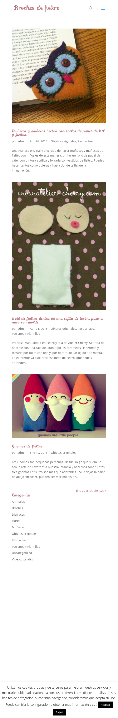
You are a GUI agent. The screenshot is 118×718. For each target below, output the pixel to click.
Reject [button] (59, 712)
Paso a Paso (86, 141)
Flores (16, 521)
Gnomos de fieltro (27, 446)
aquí (93, 704)
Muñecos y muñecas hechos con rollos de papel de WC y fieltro (58, 132)
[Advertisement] (43, 630)
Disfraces (18, 514)
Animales (18, 502)
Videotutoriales (22, 559)
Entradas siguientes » (91, 490)
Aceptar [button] (105, 705)
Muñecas (18, 527)
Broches (17, 508)
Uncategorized (22, 553)
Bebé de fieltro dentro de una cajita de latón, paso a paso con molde (57, 320)
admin (22, 141)
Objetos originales (63, 141)
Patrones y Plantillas (26, 334)
